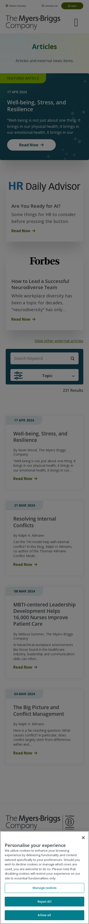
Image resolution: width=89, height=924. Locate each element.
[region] (44, 877)
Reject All (44, 901)
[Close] (83, 837)
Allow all (44, 915)
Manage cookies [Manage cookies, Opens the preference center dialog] (44, 888)
